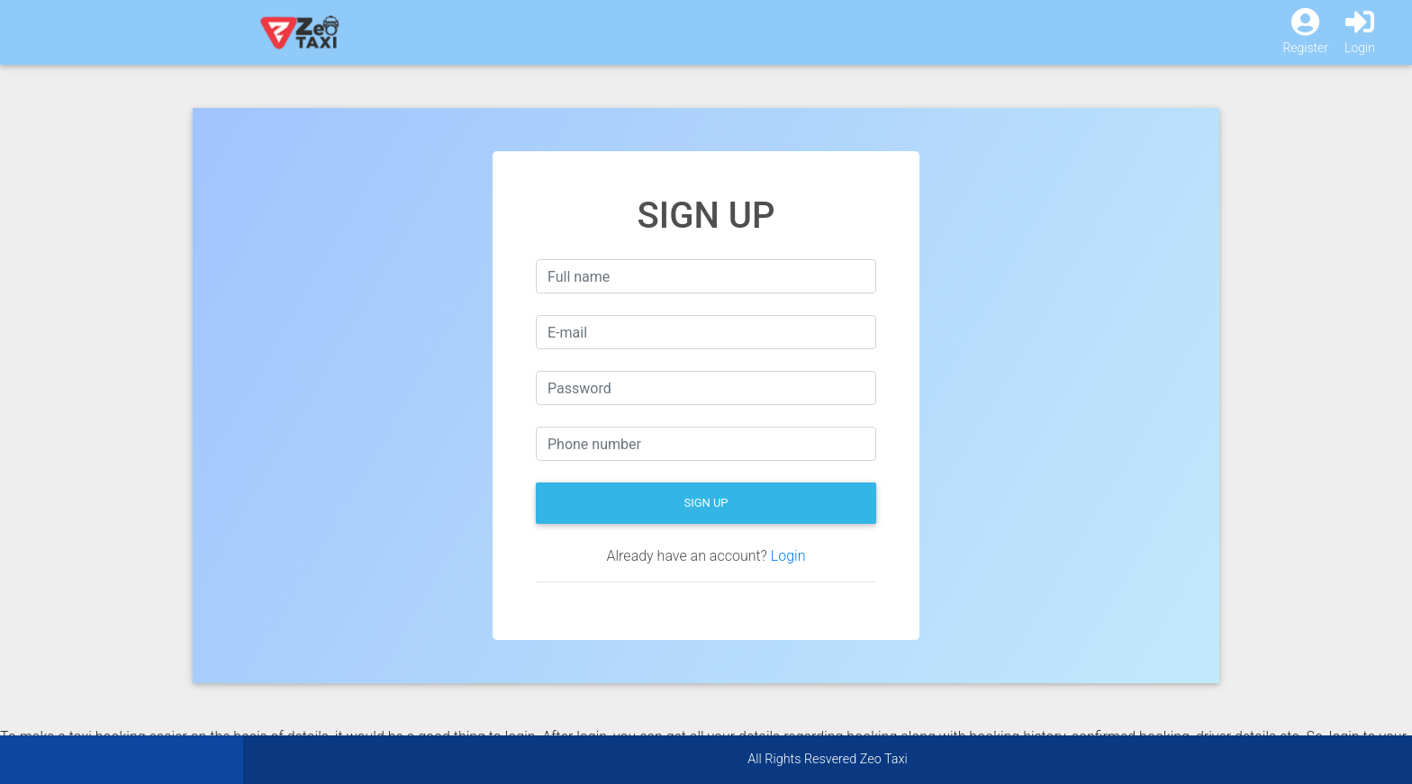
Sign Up (705, 502)
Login (788, 555)
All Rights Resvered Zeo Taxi (827, 759)
